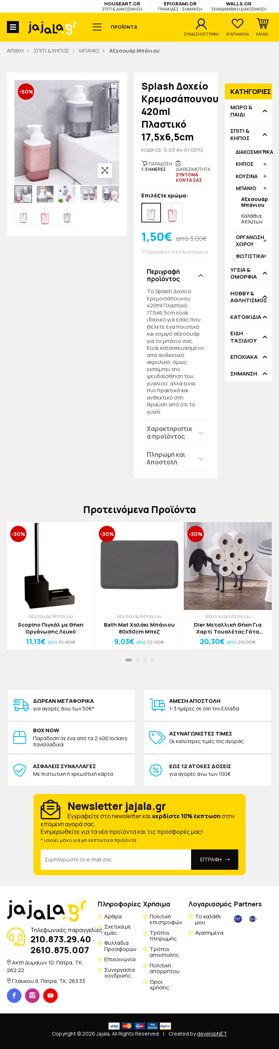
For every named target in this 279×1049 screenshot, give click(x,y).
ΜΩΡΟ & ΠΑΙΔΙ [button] (241, 111)
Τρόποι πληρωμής (163, 936)
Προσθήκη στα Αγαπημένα (174, 252)
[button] (262, 27)
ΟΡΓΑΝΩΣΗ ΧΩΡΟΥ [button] (250, 240)
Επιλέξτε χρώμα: (164, 195)
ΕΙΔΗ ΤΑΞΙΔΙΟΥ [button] (243, 337)
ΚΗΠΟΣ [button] (245, 163)
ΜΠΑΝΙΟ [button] (246, 188)
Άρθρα (113, 916)
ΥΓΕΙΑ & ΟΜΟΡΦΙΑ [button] (243, 273)
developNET (212, 1033)
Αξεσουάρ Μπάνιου (50, 616)
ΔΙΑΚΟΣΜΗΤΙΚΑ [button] (254, 151)
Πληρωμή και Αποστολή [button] (166, 458)
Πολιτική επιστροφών (166, 919)
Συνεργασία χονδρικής (119, 973)
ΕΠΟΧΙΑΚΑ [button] (244, 357)
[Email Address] (116, 859)
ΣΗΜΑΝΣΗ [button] (243, 373)
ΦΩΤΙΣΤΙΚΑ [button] (250, 256)
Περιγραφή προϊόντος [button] (163, 275)
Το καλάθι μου (208, 919)
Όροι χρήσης (159, 985)
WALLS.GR (238, 6)
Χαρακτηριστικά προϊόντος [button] (169, 432)
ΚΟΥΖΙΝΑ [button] (247, 176)
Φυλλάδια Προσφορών (120, 946)
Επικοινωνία (120, 959)
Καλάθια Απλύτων (252, 218)
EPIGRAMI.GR (180, 6)
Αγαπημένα (209, 933)
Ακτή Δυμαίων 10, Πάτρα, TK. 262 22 (45, 966)
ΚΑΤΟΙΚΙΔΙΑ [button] (245, 317)
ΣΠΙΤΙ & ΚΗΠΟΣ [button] (240, 134)
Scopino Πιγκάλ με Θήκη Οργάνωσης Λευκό (51, 628)
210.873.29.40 (61, 939)
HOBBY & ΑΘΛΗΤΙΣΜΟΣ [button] (248, 297)
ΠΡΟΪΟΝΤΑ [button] (124, 27)
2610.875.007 (60, 950)
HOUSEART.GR (122, 6)
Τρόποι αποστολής (164, 952)
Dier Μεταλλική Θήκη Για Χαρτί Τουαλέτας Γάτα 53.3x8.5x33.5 (228, 628)
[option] (23, 194)
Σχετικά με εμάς (117, 930)
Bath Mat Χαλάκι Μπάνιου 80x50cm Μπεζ (139, 628)
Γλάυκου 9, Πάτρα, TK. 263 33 (48, 981)
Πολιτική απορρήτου (164, 968)
